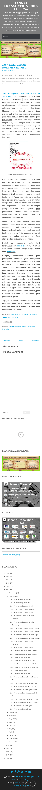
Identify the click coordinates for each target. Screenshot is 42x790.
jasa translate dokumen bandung (25, 81)
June (11, 725)
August (11, 719)
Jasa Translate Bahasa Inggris (20, 657)
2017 (8, 755)
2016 (8, 758)
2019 (8, 748)
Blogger (27, 780)
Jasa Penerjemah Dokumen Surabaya (22, 609)
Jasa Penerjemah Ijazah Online (20, 599)
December (12, 593)
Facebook (16, 314)
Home (21, 340)
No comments (26, 84)
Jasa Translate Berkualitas (18, 670)
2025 (8, 576)
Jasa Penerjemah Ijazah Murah (20, 602)
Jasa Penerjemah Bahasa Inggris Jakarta (23, 690)
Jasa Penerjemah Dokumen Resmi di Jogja (24, 635)
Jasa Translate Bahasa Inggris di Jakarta (23, 664)
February (12, 738)
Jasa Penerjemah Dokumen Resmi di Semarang (14, 67)
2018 (8, 752)
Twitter (25, 314)
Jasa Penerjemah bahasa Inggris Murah (23, 686)
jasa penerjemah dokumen (26, 78)
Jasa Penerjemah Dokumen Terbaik (21, 606)
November (12, 596)
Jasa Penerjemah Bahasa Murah (20, 709)
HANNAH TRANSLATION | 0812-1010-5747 (21, 6)
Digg (15, 317)
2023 (8, 583)
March (11, 735)
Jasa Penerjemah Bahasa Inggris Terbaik (23, 683)
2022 (8, 586)
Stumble (6, 317)
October (12, 712)
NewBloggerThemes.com (21, 786)
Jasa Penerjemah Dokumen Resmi (21, 612)
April (11, 732)
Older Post (35, 340)
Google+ (33, 314)
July (10, 722)
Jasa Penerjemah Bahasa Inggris (21, 706)
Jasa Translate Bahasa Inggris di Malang (23, 651)
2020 (8, 745)
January (12, 742)
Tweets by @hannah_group (11, 555)
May (10, 729)
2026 (8, 573)
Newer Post (6, 340)
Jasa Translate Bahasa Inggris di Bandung (24, 667)
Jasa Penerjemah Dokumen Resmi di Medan (24, 628)
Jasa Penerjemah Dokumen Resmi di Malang (24, 631)
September (13, 715)
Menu (5, 36)
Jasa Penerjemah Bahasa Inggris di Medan (24, 699)
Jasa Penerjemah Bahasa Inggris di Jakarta (24, 702)
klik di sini (21, 246)
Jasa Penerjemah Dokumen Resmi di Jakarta (24, 638)
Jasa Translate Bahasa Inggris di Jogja (22, 660)
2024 (8, 580)
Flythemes (18, 783)
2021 (8, 589)
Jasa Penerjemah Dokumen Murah (21, 647)
